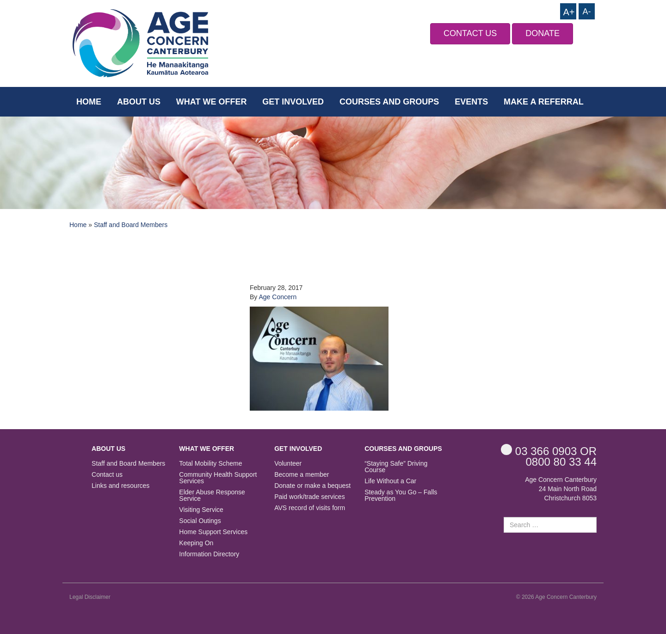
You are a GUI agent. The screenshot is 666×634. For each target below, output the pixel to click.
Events (471, 101)
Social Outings (200, 520)
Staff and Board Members (130, 224)
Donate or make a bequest (312, 485)
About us (138, 101)
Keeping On (196, 543)
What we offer (211, 101)
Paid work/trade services (309, 496)
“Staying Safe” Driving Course (395, 467)
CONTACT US (470, 33)
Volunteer (288, 463)
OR (549, 450)
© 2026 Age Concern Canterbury (556, 597)
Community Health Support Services (218, 478)
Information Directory (209, 554)
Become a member (301, 474)
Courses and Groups (389, 101)
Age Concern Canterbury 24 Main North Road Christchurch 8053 (561, 489)
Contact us (107, 474)
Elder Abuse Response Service (212, 495)
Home (88, 101)
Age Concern (277, 297)
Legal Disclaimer (90, 597)
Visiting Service (201, 509)
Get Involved (293, 101)
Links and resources (120, 485)
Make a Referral (544, 101)
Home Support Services (213, 532)
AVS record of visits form (309, 508)
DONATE (542, 33)
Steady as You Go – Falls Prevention (400, 495)
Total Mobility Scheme (210, 463)
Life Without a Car (390, 481)
